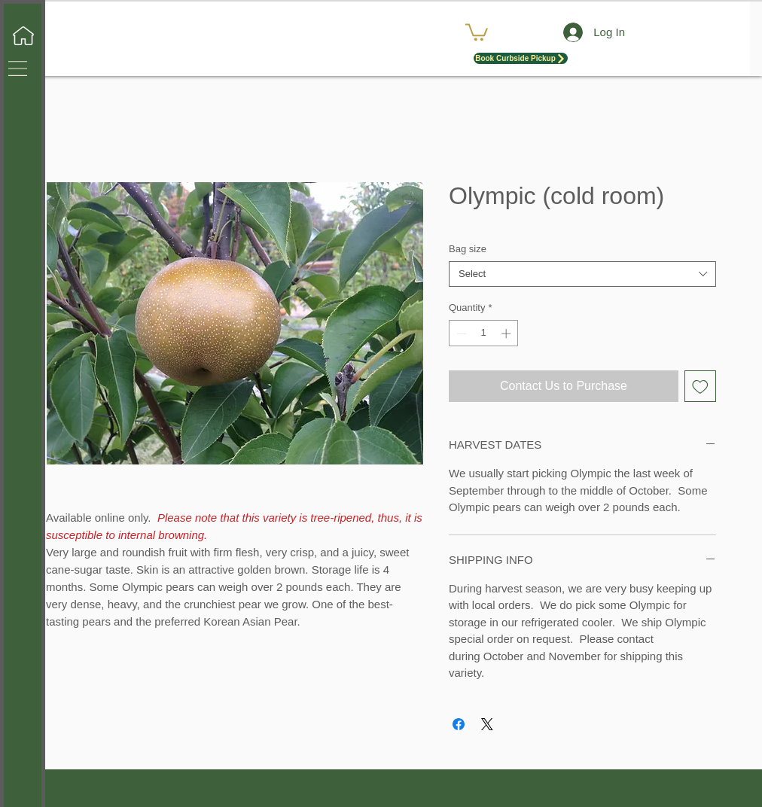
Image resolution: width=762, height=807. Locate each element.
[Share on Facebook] (459, 724)
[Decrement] (460, 333)
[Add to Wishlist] (700, 386)
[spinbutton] (483, 333)
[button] (17, 68)
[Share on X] (487, 724)
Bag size (467, 248)
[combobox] (582, 274)
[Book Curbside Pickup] (521, 58)
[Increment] (507, 333)
